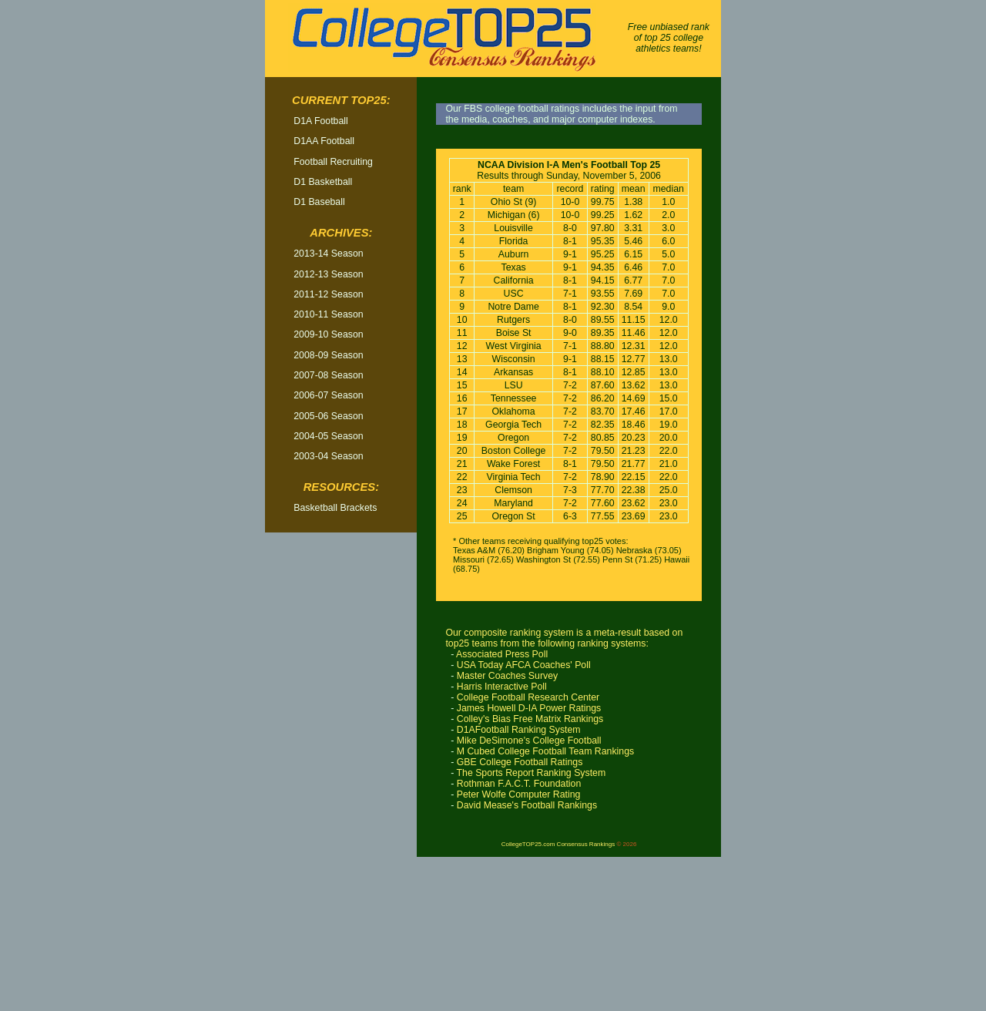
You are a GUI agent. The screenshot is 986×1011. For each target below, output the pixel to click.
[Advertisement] (341, 777)
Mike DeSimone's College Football (529, 740)
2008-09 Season (328, 355)
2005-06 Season (328, 416)
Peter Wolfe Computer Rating (519, 794)
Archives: (341, 233)
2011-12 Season (328, 294)
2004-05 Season (328, 436)
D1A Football (320, 121)
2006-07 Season (328, 395)
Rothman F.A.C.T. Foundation (519, 783)
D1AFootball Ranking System (519, 729)
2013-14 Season (328, 253)
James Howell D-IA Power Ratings (529, 708)
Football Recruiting (333, 161)
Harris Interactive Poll (502, 686)
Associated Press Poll (502, 654)
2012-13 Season (328, 274)
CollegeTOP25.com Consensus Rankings (558, 844)
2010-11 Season (328, 314)
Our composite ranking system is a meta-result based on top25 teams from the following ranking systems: (563, 638)
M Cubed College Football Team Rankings (545, 751)
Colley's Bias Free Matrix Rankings (530, 719)
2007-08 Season (328, 375)
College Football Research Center (528, 697)
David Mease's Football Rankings (527, 805)
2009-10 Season (328, 334)
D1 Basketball (322, 181)
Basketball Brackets (335, 507)
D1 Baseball (318, 201)
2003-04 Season (328, 456)
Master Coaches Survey (507, 675)
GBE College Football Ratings (520, 762)
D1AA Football (323, 141)
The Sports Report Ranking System (531, 772)
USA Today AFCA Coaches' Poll (524, 665)
